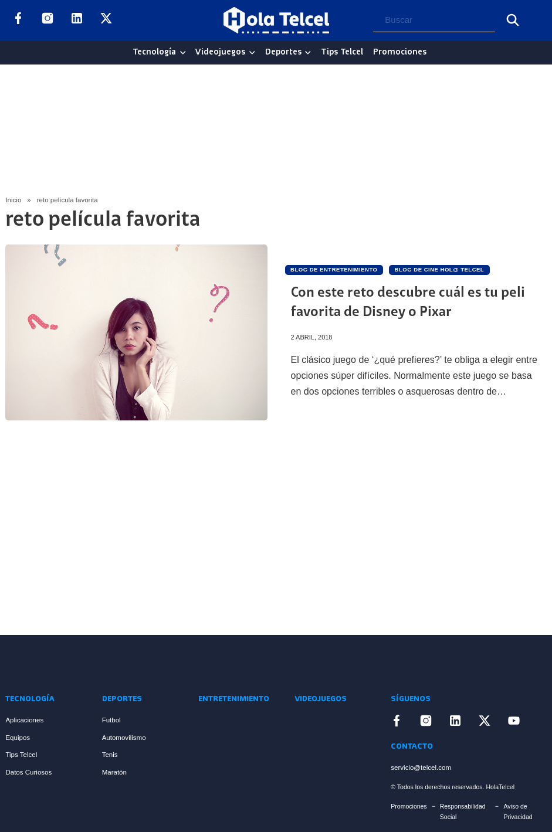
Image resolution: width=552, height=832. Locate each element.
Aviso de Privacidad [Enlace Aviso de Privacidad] (517, 811)
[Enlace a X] (106, 20)
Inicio (13, 199)
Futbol (111, 720)
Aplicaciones (24, 720)
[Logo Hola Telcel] (276, 20)
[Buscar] (512, 20)
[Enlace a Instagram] (47, 20)
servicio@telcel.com (421, 767)
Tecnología (154, 52)
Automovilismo (124, 737)
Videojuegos (220, 52)
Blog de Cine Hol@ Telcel (440, 269)
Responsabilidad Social (463, 811)
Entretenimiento (233, 699)
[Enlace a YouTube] (135, 20)
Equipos (17, 737)
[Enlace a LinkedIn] (77, 20)
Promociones (399, 52)
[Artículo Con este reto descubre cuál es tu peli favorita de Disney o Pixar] (136, 332)
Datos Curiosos (28, 772)
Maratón (114, 772)
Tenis (110, 754)
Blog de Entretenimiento (333, 269)
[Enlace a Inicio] (49, 664)
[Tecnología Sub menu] (183, 53)
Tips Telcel (342, 52)
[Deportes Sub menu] (308, 53)
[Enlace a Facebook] (18, 20)
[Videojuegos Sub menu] (252, 53)
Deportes (283, 52)
